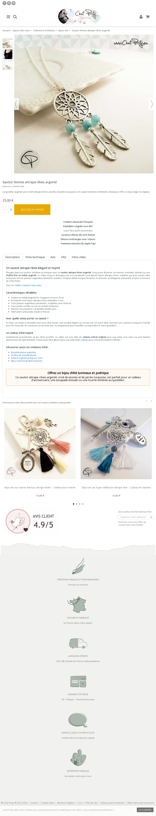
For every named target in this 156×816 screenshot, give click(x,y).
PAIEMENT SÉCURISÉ (78, 694)
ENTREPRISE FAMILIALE (78, 770)
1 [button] (73, 504)
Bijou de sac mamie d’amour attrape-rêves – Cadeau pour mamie (40, 487)
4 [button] (82, 504)
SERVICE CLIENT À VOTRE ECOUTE (78, 732)
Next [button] (151, 401)
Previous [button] (146, 401)
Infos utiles (79, 257)
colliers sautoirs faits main (28, 285)
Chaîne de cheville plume (23, 355)
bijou (11, 322)
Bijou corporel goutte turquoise (26, 360)
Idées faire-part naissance (140, 802)
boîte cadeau (81, 339)
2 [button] (76, 504)
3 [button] (79, 504)
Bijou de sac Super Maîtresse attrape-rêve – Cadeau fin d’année (116, 487)
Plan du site (91, 802)
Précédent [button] (16, 104)
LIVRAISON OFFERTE (78, 655)
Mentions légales (65, 802)
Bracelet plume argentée (23, 352)
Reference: (8, 186)
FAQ (63, 257)
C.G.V (80, 802)
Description (12, 257)
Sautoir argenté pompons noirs (27, 357)
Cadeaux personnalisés (112, 802)
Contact (34, 802)
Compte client (47, 802)
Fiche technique (35, 257)
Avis (52, 257)
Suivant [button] (152, 104)
